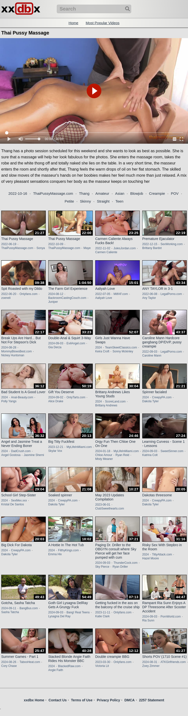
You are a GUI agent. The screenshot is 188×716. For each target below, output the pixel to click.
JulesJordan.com (125, 248)
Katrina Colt (150, 455)
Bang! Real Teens (78, 612)
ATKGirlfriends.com (173, 662)
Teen (120, 201)
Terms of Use (82, 700)
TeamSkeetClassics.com (121, 347)
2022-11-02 (102, 248)
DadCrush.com (21, 451)
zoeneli (6, 298)
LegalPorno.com (171, 294)
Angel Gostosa (11, 455)
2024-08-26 (8, 662)
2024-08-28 (8, 347)
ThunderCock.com (126, 562)
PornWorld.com (171, 616)
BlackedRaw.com (69, 666)
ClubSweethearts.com (109, 508)
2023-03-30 (102, 662)
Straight (103, 201)
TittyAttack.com (162, 554)
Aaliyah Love (103, 298)
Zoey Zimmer (151, 666)
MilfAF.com (121, 294)
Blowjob (136, 193)
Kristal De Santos (12, 504)
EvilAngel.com (76, 343)
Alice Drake (55, 401)
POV (175, 193)
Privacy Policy (108, 700)
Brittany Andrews (106, 405)
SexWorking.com (172, 244)
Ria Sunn (148, 620)
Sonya (40, 248)
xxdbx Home (34, 700)
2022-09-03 (149, 351)
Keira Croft (102, 351)
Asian (119, 193)
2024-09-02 (55, 397)
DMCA (129, 700)
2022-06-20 (8, 294)
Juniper (53, 302)
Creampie (157, 193)
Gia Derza (54, 347)
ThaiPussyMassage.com (53, 193)
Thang (84, 193)
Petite (69, 201)
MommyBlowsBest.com (16, 351)
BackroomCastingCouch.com (67, 298)
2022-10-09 (55, 244)
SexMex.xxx (19, 500)
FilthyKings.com (68, 550)
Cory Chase (9, 666)
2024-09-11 (8, 608)
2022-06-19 (8, 244)
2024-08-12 (55, 294)
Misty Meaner (104, 459)
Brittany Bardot (152, 248)
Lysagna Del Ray (59, 616)
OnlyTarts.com (76, 397)
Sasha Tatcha (10, 612)
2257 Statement (151, 700)
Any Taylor (149, 298)
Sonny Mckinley (123, 351)
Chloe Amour (103, 455)
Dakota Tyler (150, 401)
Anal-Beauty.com (22, 397)
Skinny (85, 201)
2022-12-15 (149, 244)
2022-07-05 (102, 294)
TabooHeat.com (30, 662)
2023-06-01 (102, 504)
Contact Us (57, 700)
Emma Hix (55, 554)
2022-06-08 (149, 294)
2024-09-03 (55, 343)
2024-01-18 (102, 451)
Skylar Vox (55, 451)
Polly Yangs (8, 401)
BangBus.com (29, 608)
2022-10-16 (17, 193)
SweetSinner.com (172, 451)
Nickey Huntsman (12, 355)
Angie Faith (55, 670)
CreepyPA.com (162, 397)
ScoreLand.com (115, 401)
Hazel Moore (150, 558)
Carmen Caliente (106, 252)
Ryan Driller (120, 566)
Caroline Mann (151, 355)
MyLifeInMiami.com (79, 447)
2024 (98, 347)
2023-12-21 (55, 447)
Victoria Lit (102, 666)
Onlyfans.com (28, 294)
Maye (87, 248)
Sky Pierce (102, 566)
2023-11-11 (102, 612)
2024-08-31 (149, 662)
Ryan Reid (122, 455)
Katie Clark (102, 616)
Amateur (102, 193)
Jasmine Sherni (34, 455)
